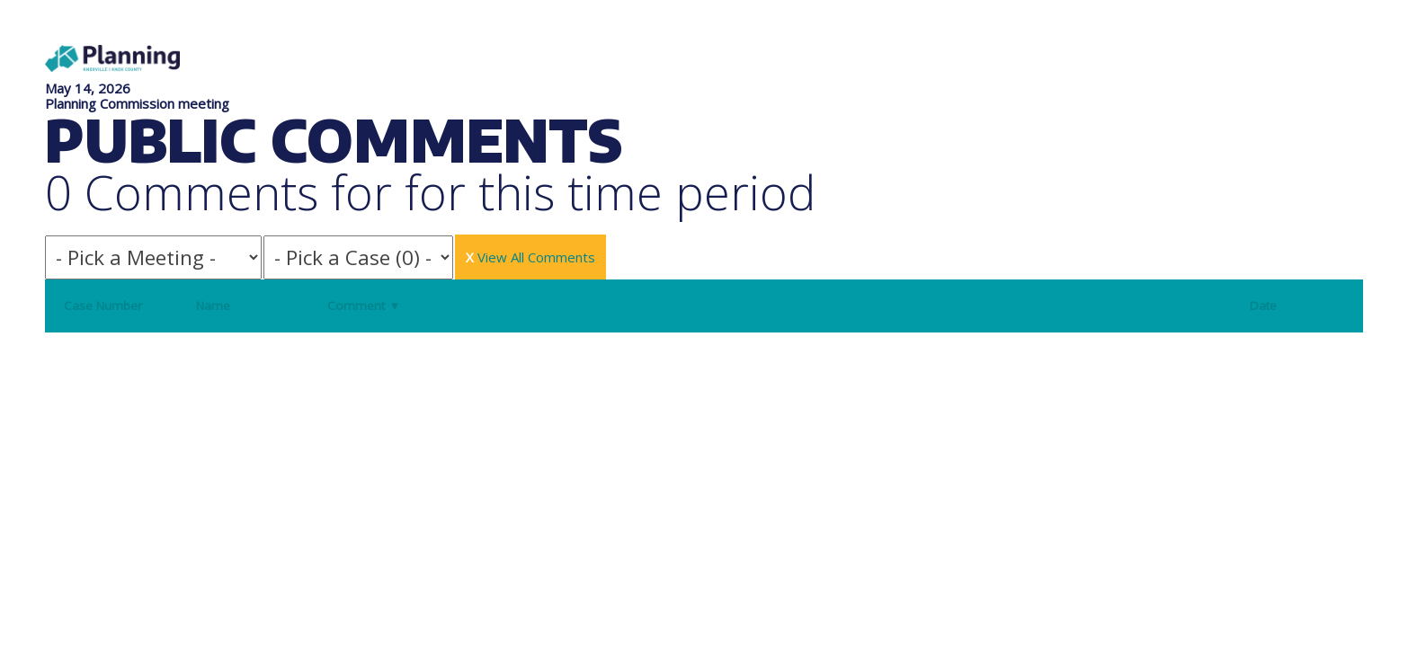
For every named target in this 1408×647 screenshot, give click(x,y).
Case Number (103, 305)
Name (213, 305)
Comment (363, 305)
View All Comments (530, 257)
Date (1263, 305)
